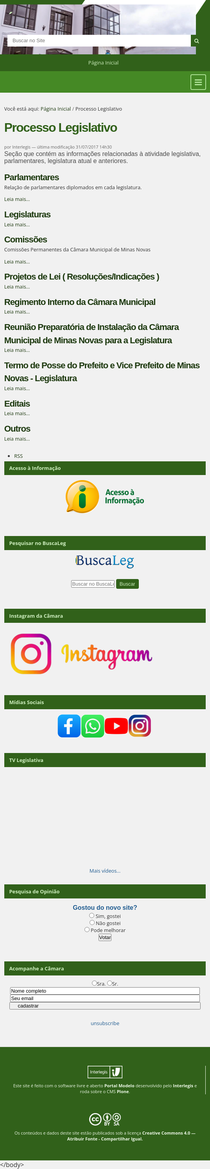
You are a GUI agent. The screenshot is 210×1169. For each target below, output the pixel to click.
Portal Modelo (119, 1085)
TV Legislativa (26, 760)
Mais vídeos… (105, 870)
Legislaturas (27, 214)
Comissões (25, 239)
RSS (18, 455)
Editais (17, 404)
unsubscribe (105, 1023)
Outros (17, 429)
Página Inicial (103, 62)
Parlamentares (31, 177)
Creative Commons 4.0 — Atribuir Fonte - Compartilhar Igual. (131, 1136)
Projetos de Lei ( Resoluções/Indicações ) (81, 276)
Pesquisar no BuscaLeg (37, 543)
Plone (123, 1091)
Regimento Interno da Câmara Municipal (80, 302)
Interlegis (183, 1085)
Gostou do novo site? (105, 907)
